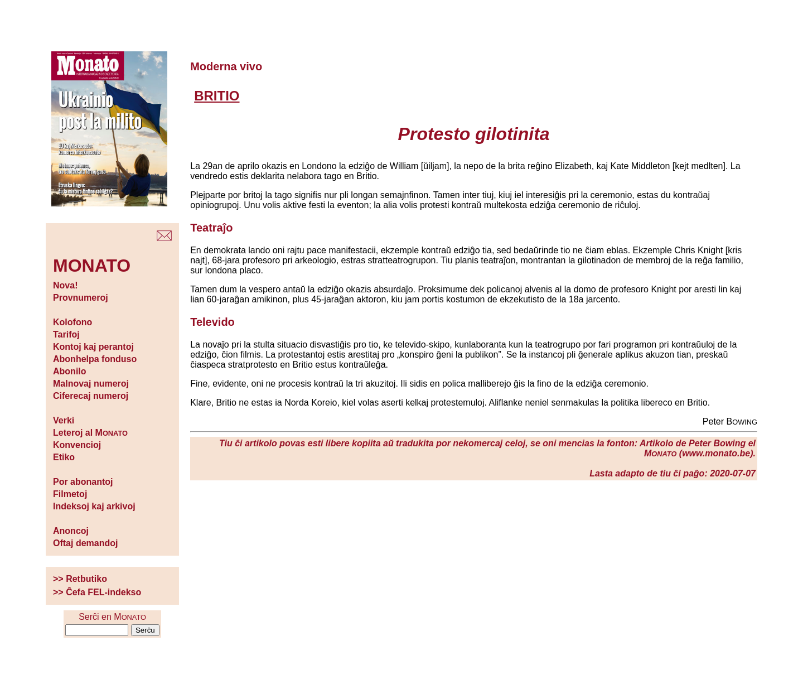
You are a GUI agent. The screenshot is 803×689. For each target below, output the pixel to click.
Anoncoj (71, 531)
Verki (63, 420)
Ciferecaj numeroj (90, 396)
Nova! (65, 285)
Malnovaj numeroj (91, 383)
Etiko (64, 457)
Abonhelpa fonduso (95, 359)
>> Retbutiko (80, 579)
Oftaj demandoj (85, 543)
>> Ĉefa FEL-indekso (97, 592)
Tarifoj (66, 334)
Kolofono (72, 322)
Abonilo (69, 371)
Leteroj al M (90, 432)
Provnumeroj (80, 297)
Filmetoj (70, 494)
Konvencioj (77, 445)
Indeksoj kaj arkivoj (94, 506)
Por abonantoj (83, 481)
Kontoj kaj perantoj (93, 346)
